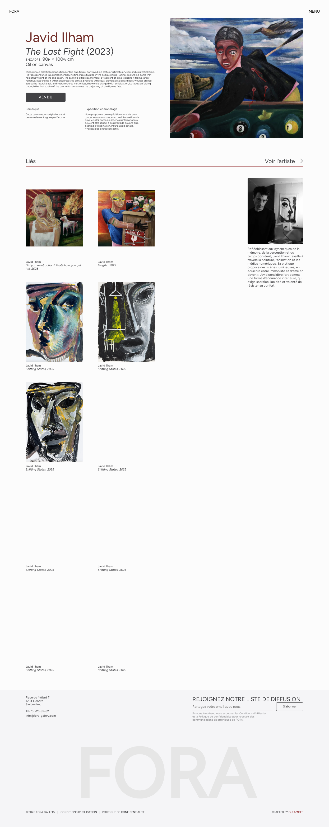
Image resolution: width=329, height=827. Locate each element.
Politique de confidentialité (123, 812)
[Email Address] (232, 706)
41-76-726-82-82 (37, 711)
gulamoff (296, 812)
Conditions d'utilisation (79, 812)
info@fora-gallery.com (41, 715)
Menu (314, 11)
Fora (14, 11)
